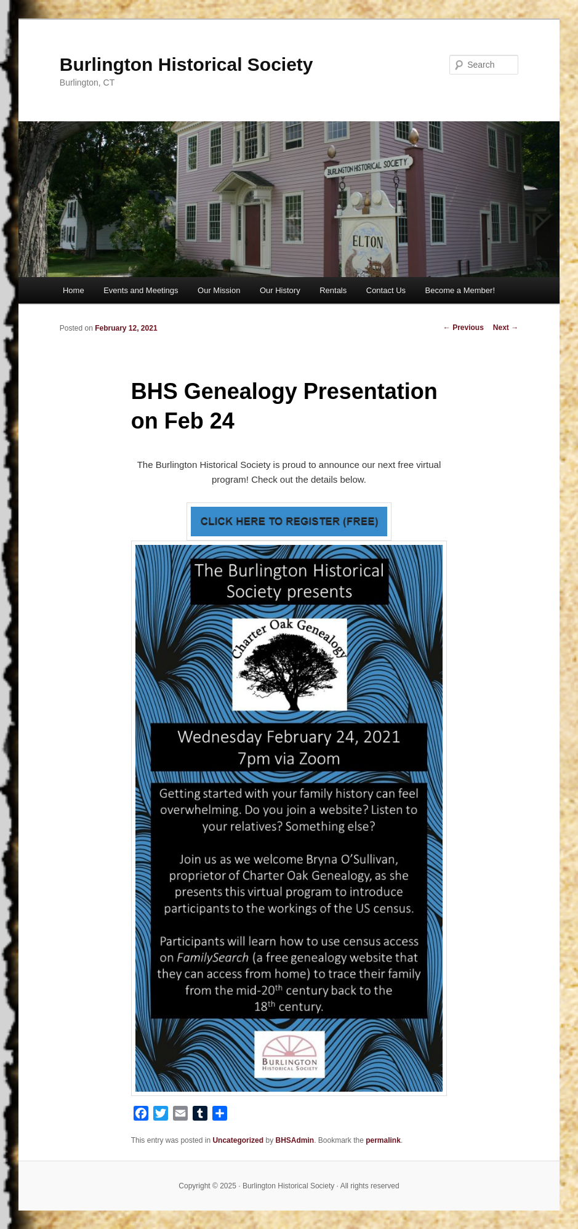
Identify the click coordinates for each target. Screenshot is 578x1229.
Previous (463, 327)
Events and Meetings (140, 290)
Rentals (333, 290)
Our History (280, 290)
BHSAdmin (294, 1140)
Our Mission (219, 290)
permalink (383, 1140)
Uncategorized (237, 1140)
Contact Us (386, 290)
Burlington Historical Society (186, 64)
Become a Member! (460, 290)
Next (505, 327)
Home (73, 290)
